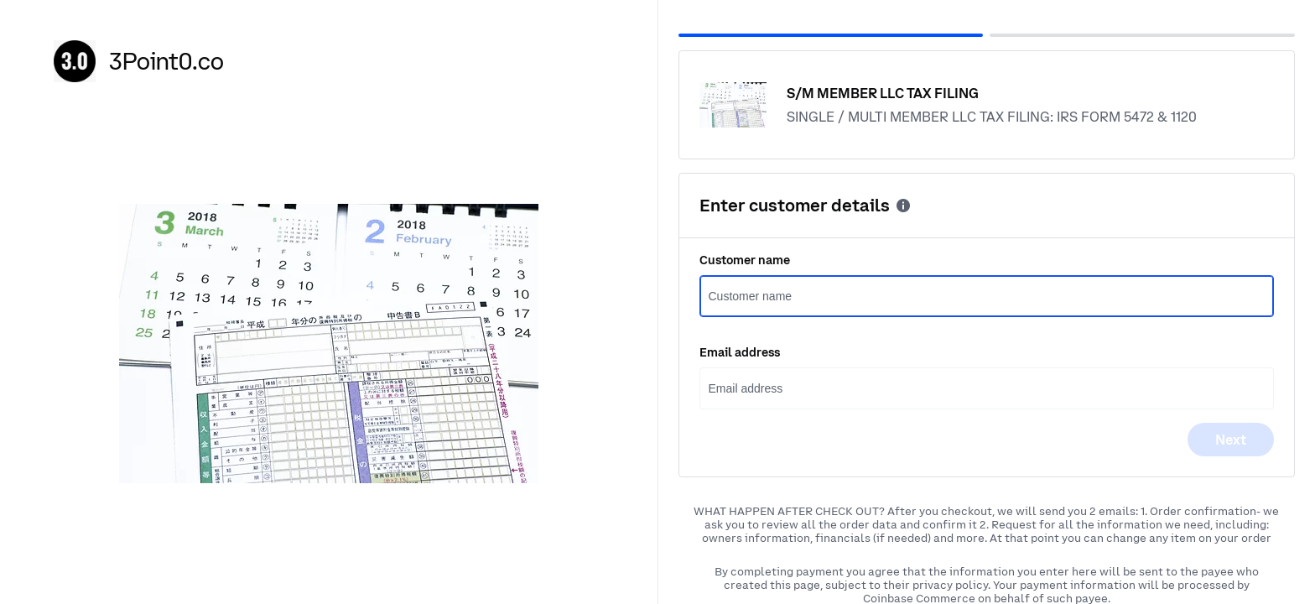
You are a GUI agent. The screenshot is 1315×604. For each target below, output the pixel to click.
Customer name (744, 260)
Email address (739, 352)
